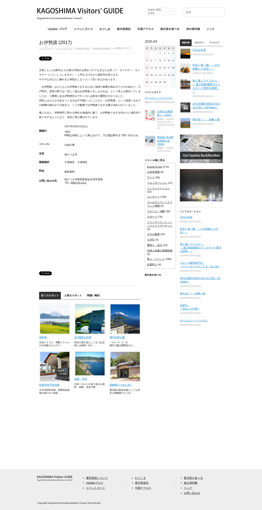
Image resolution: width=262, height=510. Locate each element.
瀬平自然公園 (117, 337)
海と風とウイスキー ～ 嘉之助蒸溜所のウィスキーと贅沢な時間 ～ (200, 248)
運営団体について (97, 477)
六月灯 (151, 239)
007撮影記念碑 (82, 337)
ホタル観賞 (153, 234)
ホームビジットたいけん (159, 97)
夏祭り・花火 (154, 245)
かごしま (105, 29)
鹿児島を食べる (169, 29)
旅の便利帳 (193, 29)
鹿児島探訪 (124, 29)
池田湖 (43, 337)
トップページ (46, 48)
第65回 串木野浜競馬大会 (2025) (165, 141)
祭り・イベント (156, 259)
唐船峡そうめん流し (120, 384)
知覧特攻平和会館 (49, 384)
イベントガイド (83, 29)
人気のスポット (73, 295)
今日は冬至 (199, 50)
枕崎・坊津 (80, 379)
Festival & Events (101, 48)
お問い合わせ (192, 493)
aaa (54, 478)
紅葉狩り (152, 264)
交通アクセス (145, 29)
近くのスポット (50, 295)
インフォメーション (158, 188)
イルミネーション (157, 182)
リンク (210, 29)
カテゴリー (200, 42)
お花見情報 (153, 171)
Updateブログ (57, 29)
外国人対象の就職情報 (159, 250)
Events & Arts (82, 48)
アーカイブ (214, 42)
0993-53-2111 (78, 182)
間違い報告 (93, 295)
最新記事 (186, 42)
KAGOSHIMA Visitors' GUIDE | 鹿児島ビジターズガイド (80, 11)
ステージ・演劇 (156, 211)
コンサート (153, 196)
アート (151, 177)
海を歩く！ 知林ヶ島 (206, 119)
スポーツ (152, 216)
